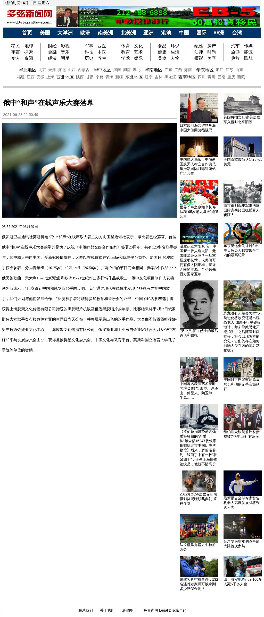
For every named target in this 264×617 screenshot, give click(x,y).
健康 (162, 52)
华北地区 (27, 69)
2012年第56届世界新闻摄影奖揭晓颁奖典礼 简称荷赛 (198, 498)
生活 (175, 52)
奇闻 (28, 58)
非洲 (219, 33)
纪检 (198, 45)
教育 (125, 52)
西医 (101, 45)
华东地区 (205, 69)
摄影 (198, 58)
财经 (52, 45)
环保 (175, 45)
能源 (248, 52)
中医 (101, 52)
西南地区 (187, 77)
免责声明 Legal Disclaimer (165, 610)
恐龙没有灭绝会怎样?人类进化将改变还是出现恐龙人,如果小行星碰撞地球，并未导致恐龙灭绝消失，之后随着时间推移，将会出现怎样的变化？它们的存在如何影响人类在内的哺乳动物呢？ (243, 331)
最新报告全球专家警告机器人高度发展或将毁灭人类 (242, 502)
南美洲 (105, 33)
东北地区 (134, 77)
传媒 (248, 45)
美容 (211, 58)
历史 (89, 58)
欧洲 (85, 33)
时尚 (211, 52)
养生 (101, 58)
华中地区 (102, 69)
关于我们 (107, 610)
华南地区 (153, 69)
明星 (65, 58)
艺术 (138, 52)
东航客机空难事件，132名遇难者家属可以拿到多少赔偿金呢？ (199, 584)
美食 (162, 58)
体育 (125, 45)
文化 (138, 45)
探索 (28, 52)
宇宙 (15, 52)
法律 (198, 52)
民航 (248, 58)
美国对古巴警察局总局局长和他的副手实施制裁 (242, 384)
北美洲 (128, 33)
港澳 (166, 33)
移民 (16, 45)
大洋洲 (65, 33)
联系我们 (85, 610)
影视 (65, 45)
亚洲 (148, 33)
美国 (45, 33)
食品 (162, 45)
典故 (235, 58)
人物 (175, 58)
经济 (52, 58)
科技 (89, 52)
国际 (201, 33)
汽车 (235, 45)
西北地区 (65, 77)
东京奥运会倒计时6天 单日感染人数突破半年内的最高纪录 (242, 250)
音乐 (65, 52)
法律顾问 (129, 610)
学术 (125, 58)
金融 (52, 52)
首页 (27, 33)
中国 (184, 33)
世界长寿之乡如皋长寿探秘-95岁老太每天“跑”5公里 (199, 211)
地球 (28, 45)
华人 (15, 58)
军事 (89, 45)
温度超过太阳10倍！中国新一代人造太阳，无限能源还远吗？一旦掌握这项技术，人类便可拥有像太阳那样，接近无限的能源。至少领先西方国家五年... (198, 260)
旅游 (235, 52)
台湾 (237, 33)
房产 (211, 45)
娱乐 (138, 58)
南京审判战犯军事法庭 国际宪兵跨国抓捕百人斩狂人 (242, 210)
